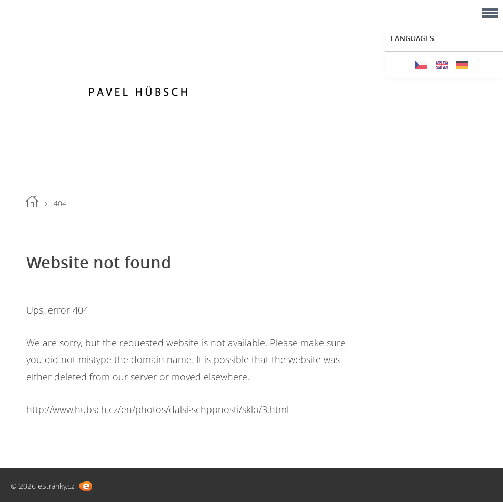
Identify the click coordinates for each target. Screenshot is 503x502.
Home (32, 201)
